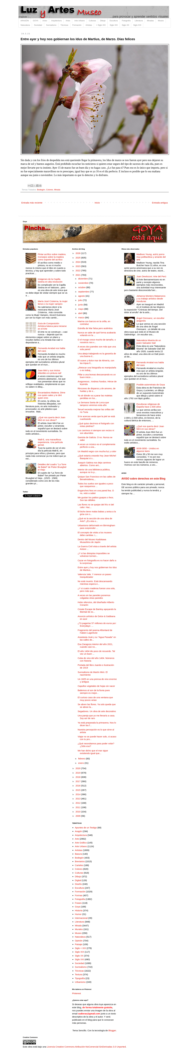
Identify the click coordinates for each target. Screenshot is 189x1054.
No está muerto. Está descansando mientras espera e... (95, 582)
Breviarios (80, 861)
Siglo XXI (137, 25)
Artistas (88, 25)
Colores (49, 190)
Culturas (92, 21)
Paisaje (78, 944)
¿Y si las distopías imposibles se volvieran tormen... (94, 554)
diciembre (83, 278)
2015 (78, 790)
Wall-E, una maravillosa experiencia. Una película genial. (50, 442)
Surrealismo (51, 25)
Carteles (79, 865)
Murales (79, 929)
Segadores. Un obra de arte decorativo (97, 711)
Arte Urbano (79, 21)
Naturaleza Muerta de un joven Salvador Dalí (148, 341)
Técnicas (64, 25)
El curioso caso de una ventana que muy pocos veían (95, 698)
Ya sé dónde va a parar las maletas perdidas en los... (95, 396)
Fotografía (126, 21)
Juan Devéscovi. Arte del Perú (151, 276)
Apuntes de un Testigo (86, 827)
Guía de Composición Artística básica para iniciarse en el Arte (52, 326)
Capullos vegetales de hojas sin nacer (96, 686)
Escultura (114, 21)
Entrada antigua (160, 202)
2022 (78, 270)
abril (80, 313)
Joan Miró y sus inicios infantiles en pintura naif (49, 371)
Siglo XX (125, 25)
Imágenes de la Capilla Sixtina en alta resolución (50, 280)
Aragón (78, 831)
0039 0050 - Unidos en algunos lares (147, 449)
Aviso (44, 21)
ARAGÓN (25, 21)
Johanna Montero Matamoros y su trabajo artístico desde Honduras (150, 298)
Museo (161, 21)
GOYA (35, 21)
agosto (81, 296)
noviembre (83, 283)
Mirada (57, 190)
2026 (78, 253)
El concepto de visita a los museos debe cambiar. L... (95, 533)
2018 (78, 777)
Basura (78, 854)
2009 (78, 816)
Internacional (81, 918)
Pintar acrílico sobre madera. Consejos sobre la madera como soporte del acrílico (52, 257)
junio (81, 304)
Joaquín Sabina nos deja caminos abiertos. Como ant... (94, 463)
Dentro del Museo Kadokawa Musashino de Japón (92, 540)
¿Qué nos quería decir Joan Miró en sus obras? (51, 418)
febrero (82, 758)
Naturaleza (25, 25)
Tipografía (80, 978)
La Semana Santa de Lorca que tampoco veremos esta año (93, 403)
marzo (81, 317)
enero (81, 763)
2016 (78, 785)
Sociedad (38, 25)
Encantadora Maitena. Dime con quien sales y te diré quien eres (51, 395)
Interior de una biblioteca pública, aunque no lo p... (94, 470)
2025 (78, 257)
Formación (76, 25)
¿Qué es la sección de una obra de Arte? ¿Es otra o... (95, 519)
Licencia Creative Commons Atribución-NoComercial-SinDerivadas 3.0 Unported (86, 1046)
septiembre (84, 291)
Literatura (139, 21)
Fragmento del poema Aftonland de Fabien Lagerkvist (95, 631)
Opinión (79, 940)
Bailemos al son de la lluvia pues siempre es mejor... (94, 691)
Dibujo (103, 21)
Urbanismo (80, 982)
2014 (78, 794)
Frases (78, 903)
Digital (78, 880)
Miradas (150, 21)
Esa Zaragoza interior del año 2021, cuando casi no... (95, 645)
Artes (68, 21)
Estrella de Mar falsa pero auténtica (95, 328)
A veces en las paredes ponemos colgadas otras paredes (94, 596)
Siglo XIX (114, 25)
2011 (78, 807)
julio (80, 300)
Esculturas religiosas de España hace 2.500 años (148, 405)
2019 (78, 772)
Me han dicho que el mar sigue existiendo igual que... (93, 751)
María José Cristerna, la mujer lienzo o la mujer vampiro (52, 302)
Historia (78, 910)
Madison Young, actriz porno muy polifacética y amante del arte (151, 257)
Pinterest (76, 993)
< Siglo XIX (101, 25)
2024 (78, 262)
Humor (78, 914)
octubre (82, 287)
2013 (78, 798)
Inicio (97, 202)
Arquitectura (56, 21)
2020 (78, 768)
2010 (78, 811)
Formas (78, 895)
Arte (77, 839)
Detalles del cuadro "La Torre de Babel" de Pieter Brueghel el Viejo (52, 467)
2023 (78, 266)
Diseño (78, 884)
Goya (77, 906)
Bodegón (41, 190)
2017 (78, 781)
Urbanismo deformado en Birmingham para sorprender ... (96, 526)
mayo (81, 309)
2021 (78, 275)
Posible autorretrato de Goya (150, 384)
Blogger (112, 1030)
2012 (78, 803)
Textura (78, 974)
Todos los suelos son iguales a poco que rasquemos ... (95, 484)
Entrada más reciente (32, 202)
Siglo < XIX (80, 948)
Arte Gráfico (81, 842)
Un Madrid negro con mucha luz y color (97, 451)
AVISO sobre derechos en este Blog (143, 478)
